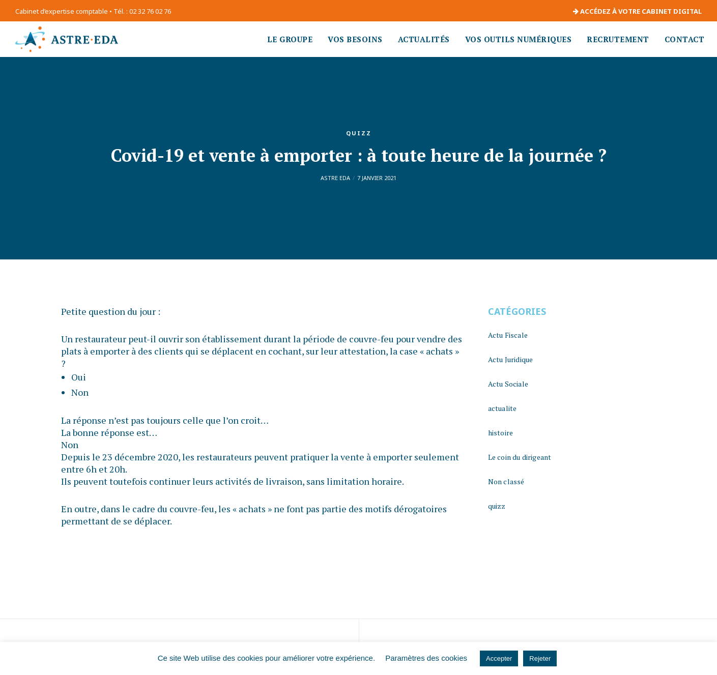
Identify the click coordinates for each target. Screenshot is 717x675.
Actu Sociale (508, 384)
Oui (78, 377)
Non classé (506, 481)
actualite (502, 408)
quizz (358, 133)
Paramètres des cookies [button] (426, 658)
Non (80, 392)
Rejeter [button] (540, 658)
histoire (500, 432)
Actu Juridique (510, 359)
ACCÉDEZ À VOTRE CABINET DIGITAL (637, 11)
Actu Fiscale (508, 335)
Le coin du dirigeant (520, 457)
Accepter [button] (499, 658)
